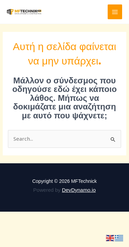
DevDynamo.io (79, 190)
